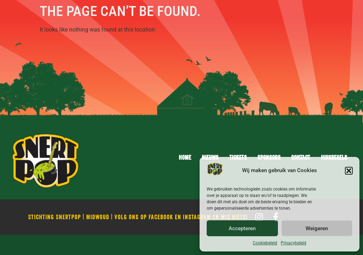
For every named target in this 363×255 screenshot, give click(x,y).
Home (185, 157)
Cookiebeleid (265, 242)
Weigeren (317, 228)
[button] (348, 170)
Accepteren (242, 228)
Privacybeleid (293, 242)
